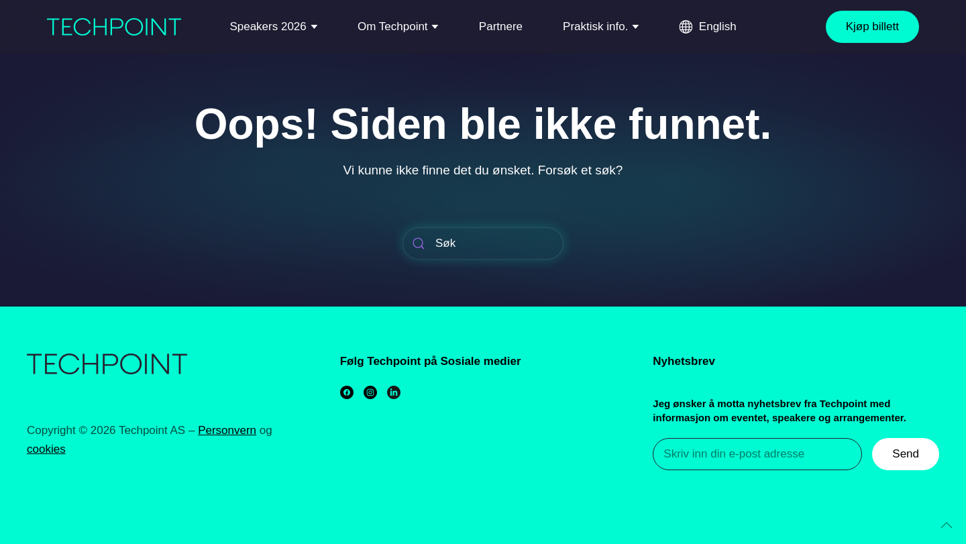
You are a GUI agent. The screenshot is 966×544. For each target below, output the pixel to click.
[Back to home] (114, 27)
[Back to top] (946, 525)
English (718, 26)
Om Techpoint (393, 26)
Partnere (501, 26)
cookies (46, 449)
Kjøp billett (872, 26)
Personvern (227, 430)
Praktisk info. (595, 26)
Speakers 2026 (267, 26)
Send (905, 453)
